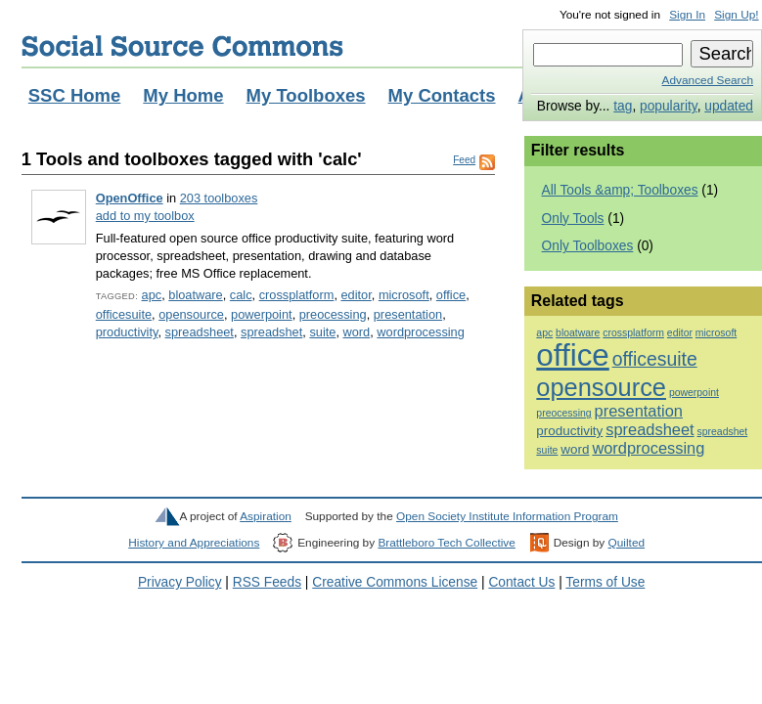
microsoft (404, 294)
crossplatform (297, 294)
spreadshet (271, 332)
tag (622, 106)
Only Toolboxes (588, 246)
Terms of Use (605, 582)
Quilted (626, 543)
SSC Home (74, 95)
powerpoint (261, 314)
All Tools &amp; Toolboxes (620, 190)
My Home (183, 95)
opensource (191, 314)
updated (728, 106)
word (357, 332)
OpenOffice (129, 198)
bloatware (195, 294)
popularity (668, 106)
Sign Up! (736, 15)
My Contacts (442, 95)
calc (241, 294)
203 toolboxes (219, 198)
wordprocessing (421, 332)
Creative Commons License (394, 582)
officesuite (124, 314)
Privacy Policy (180, 582)
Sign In (687, 15)
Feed (464, 159)
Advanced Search (707, 80)
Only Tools (573, 218)
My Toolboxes (306, 95)
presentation (408, 314)
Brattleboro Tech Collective (446, 543)
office (451, 294)
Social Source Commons (182, 46)
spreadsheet (199, 332)
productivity (127, 332)
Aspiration (265, 516)
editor (355, 294)
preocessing (333, 314)
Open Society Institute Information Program (507, 516)
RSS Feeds (267, 582)
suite (322, 332)
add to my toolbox (145, 215)
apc (152, 294)
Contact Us (521, 582)
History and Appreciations (193, 543)
